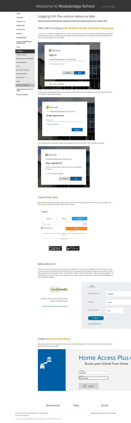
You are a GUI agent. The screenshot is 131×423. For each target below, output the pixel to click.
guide (43, 204)
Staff (18, 47)
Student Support (21, 55)
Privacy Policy (34, 413)
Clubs (18, 81)
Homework (53, 405)
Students (19, 51)
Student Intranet (78, 28)
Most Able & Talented (22, 70)
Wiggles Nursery (22, 94)
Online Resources (21, 73)
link (55, 198)
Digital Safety (20, 77)
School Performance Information (24, 42)
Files (76, 405)
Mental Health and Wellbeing (24, 58)
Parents (19, 33)
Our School (20, 29)
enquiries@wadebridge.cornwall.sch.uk (42, 418)
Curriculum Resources (100, 28)
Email (64, 28)
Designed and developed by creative (103, 413)
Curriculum (20, 25)
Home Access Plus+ (58, 339)
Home (18, 13)
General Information (22, 85)
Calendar (19, 17)
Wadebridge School (65, 6)
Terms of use (25, 413)
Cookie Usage (43, 413)
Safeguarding (21, 37)
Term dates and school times (24, 90)
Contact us (20, 21)
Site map (18, 413)
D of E (18, 66)
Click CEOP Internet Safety (22, 406)
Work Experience (21, 62)
